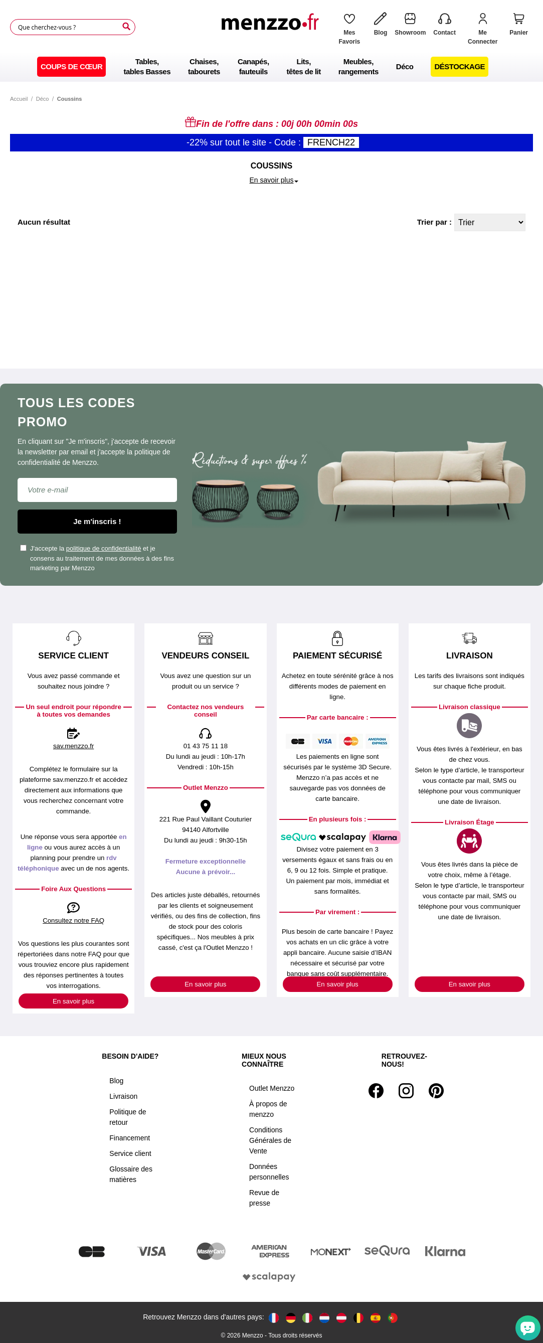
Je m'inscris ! (97, 521)
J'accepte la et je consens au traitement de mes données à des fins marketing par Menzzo (97, 558)
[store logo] (273, 32)
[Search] (126, 27)
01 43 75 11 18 (206, 746)
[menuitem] (71, 67)
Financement (129, 1138)
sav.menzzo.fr (73, 746)
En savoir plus (73, 1001)
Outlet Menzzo (271, 1088)
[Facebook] (376, 1090)
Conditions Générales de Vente (270, 1140)
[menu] (271, 67)
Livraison (123, 1096)
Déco (42, 99)
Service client (130, 1153)
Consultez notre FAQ (73, 920)
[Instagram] (406, 1090)
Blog (116, 1081)
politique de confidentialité (103, 548)
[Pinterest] (436, 1090)
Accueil (19, 99)
